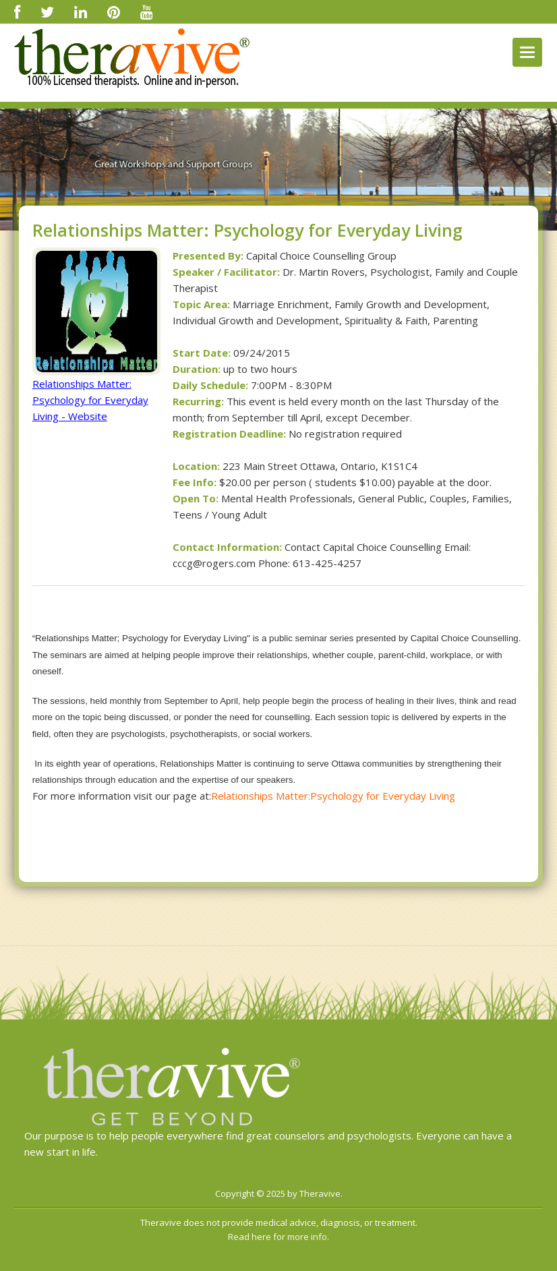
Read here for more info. (278, 1237)
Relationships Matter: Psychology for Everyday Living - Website (90, 400)
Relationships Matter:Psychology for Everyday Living (333, 795)
